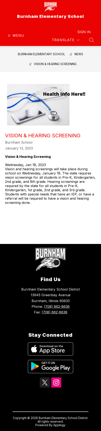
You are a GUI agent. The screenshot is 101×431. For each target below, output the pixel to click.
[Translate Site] (65, 40)
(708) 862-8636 (57, 306)
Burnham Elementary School (41, 54)
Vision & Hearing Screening (55, 64)
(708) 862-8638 (54, 312)
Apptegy (59, 425)
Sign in (84, 32)
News (78, 54)
